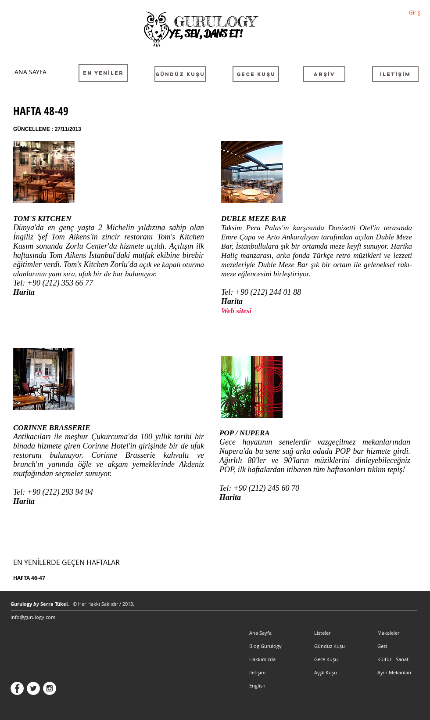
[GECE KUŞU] (256, 74)
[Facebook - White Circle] (17, 688)
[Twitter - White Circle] (33, 688)
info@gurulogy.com (33, 617)
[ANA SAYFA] (30, 72)
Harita (24, 292)
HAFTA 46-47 (29, 578)
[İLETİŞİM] (395, 74)
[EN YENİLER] (103, 73)
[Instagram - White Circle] (49, 688)
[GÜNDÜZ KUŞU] (180, 74)
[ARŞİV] (324, 74)
